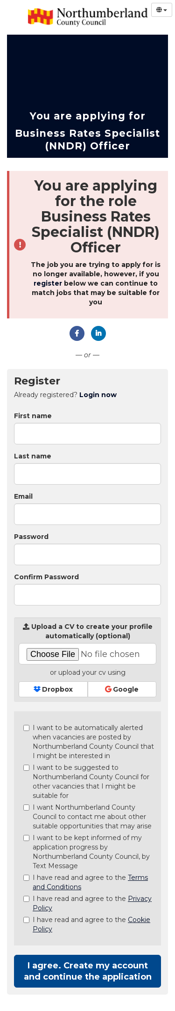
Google (122, 689)
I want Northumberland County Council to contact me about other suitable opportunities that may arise (87, 816)
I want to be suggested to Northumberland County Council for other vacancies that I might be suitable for (86, 781)
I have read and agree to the (85, 882)
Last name (32, 456)
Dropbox (53, 689)
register (48, 283)
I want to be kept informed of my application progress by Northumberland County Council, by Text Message (86, 852)
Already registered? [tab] (65, 395)
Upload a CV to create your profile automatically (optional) (88, 631)
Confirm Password (46, 577)
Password (31, 536)
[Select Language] (161, 10)
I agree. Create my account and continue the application (88, 971)
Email (23, 496)
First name (33, 416)
